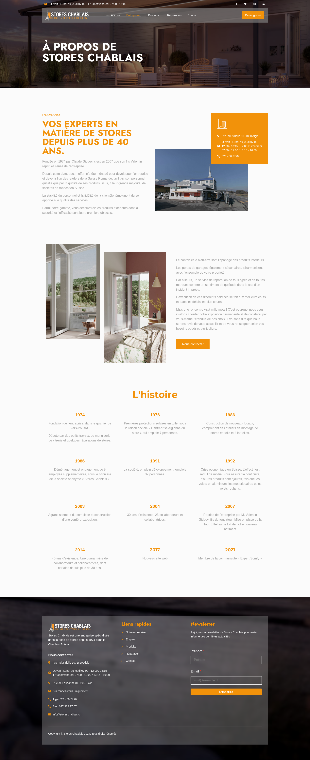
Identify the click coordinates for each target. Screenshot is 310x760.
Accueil (115, 15)
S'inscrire (226, 691)
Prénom (196, 651)
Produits (153, 15)
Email (195, 671)
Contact (193, 15)
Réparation (174, 15)
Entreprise (133, 15)
